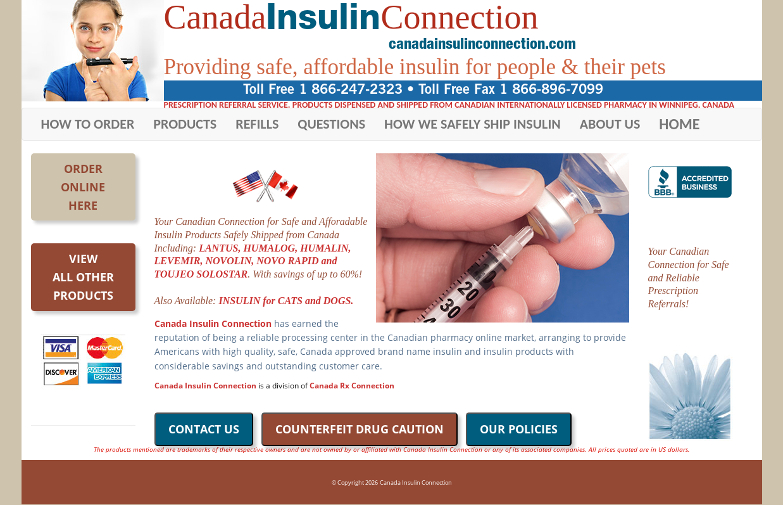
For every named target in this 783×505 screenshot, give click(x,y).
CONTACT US (203, 429)
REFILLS (257, 123)
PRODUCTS (184, 123)
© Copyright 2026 (355, 482)
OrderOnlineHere (83, 187)
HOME (679, 124)
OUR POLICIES (519, 429)
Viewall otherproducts (83, 277)
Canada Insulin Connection (416, 482)
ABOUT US (610, 123)
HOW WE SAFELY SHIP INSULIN (472, 123)
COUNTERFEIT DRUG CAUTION (359, 429)
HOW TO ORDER (88, 123)
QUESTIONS (331, 123)
